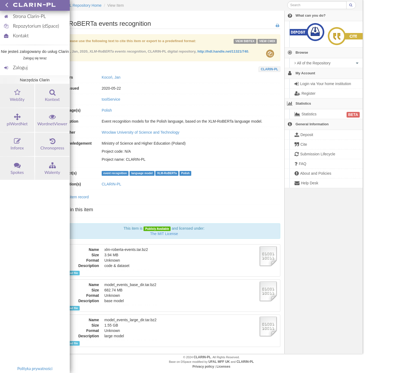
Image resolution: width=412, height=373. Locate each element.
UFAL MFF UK (219, 362)
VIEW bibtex (245, 41)
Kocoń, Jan (111, 77)
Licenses (223, 366)
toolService (111, 99)
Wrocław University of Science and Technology (140, 132)
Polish (185, 173)
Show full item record (71, 197)
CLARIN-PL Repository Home (77, 5)
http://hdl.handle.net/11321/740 (222, 51)
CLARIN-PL (269, 69)
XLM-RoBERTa (167, 173)
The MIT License (164, 234)
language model (142, 173)
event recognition (115, 173)
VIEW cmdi (267, 41)
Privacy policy (203, 366)
